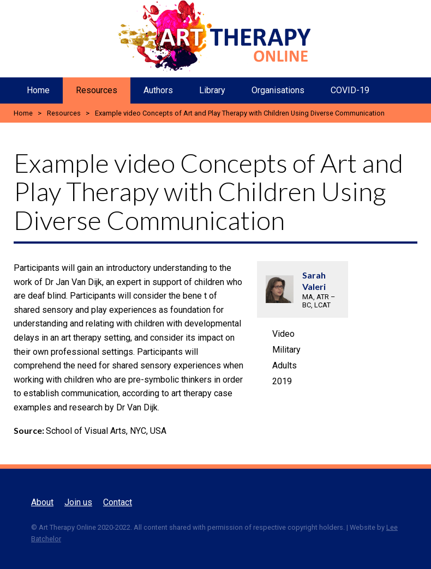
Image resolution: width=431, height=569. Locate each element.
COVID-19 (350, 90)
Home (38, 90)
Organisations (278, 90)
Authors (158, 90)
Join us (78, 502)
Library (212, 90)
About (42, 502)
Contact (117, 502)
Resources (96, 90)
